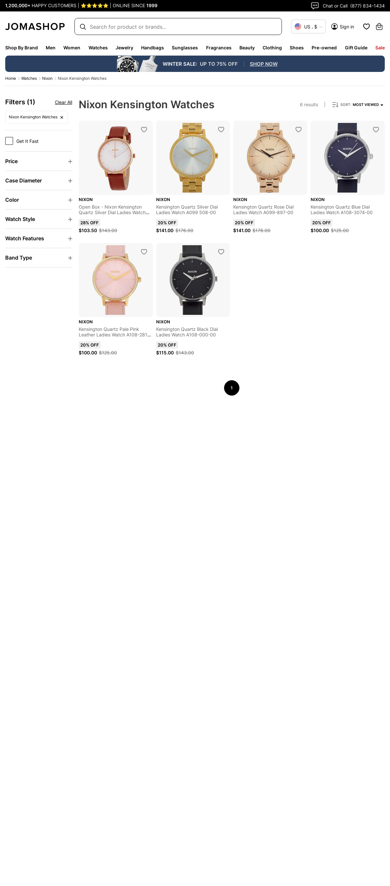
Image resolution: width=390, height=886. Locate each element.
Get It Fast (27, 141)
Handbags (152, 47)
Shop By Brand (21, 47)
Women (71, 47)
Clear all (79, 102)
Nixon (47, 78)
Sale (380, 47)
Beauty (247, 47)
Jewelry (124, 47)
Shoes (297, 47)
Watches (98, 47)
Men (51, 47)
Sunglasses (185, 47)
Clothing (272, 47)
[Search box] (175, 26)
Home (10, 78)
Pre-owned (324, 47)
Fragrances (219, 47)
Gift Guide (356, 47)
